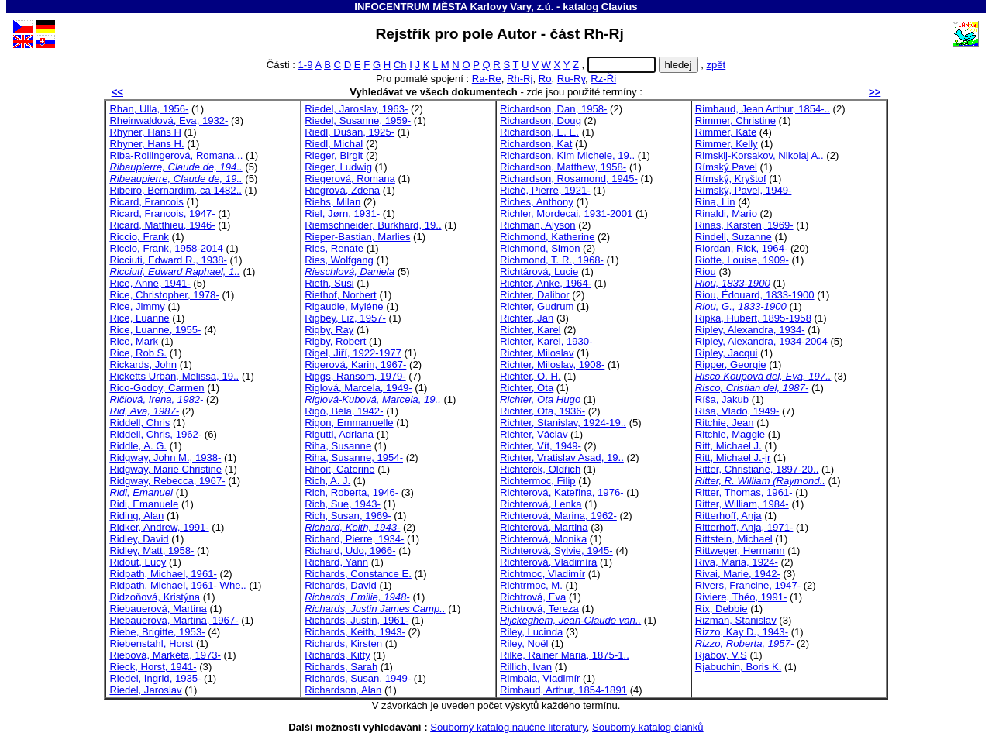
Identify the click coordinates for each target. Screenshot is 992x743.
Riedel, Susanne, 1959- (358, 120)
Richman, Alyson (538, 225)
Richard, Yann (336, 562)
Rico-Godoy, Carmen (156, 388)
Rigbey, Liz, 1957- (345, 318)
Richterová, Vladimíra (548, 562)
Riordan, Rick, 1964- (741, 248)
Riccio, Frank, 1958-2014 (165, 248)
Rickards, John (143, 364)
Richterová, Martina (544, 527)
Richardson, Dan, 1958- (553, 109)
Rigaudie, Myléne (344, 306)
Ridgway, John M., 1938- (165, 457)
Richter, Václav (533, 434)
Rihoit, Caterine (339, 469)
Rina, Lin (715, 202)
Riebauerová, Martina (157, 608)
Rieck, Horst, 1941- (152, 666)
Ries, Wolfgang (339, 260)
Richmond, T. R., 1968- (552, 260)
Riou (705, 271)
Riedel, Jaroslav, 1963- (356, 109)
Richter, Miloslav (537, 353)
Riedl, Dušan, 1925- (349, 132)
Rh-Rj (520, 78)
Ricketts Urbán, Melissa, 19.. (174, 376)
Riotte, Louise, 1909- (742, 260)
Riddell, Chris (139, 422)
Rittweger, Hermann (740, 550)
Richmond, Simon (540, 248)
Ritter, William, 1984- (742, 504)
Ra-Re (486, 78)
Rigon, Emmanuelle (349, 422)
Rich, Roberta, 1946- (351, 492)
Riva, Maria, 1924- (736, 562)
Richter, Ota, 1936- (542, 411)
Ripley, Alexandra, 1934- (750, 329)
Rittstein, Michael (734, 539)
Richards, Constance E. (358, 574)
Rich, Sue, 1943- (343, 504)
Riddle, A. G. (138, 446)
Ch (400, 65)
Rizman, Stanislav (736, 620)
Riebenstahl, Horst (151, 643)
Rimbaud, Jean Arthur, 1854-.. (762, 109)
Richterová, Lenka (541, 504)
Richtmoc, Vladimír (542, 574)
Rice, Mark (133, 341)
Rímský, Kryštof (730, 178)
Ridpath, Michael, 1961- (162, 574)
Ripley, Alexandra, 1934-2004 (761, 341)
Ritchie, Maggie (730, 434)
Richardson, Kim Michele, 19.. (567, 155)
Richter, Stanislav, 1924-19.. (563, 422)
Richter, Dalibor (535, 295)
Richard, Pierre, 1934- (354, 539)
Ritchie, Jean (724, 422)
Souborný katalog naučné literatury (508, 727)
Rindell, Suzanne (733, 237)
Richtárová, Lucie (539, 271)
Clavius (619, 6)
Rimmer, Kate (725, 132)
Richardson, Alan (343, 690)
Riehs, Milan (332, 202)
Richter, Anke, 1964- (545, 283)
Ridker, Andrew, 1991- (158, 527)
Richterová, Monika (543, 539)
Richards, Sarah (341, 666)
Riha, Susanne (338, 446)
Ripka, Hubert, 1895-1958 (753, 318)
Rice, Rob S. (138, 353)
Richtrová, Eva (533, 597)
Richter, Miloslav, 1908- (552, 364)
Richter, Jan (526, 318)
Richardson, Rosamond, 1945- (569, 178)
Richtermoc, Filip (538, 481)
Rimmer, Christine (735, 120)
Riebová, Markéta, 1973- (165, 655)
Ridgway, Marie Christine (165, 469)
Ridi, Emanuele (143, 504)
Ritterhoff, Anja (728, 515)
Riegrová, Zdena (342, 190)
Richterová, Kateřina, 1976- (562, 492)
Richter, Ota (526, 388)
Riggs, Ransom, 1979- (355, 376)
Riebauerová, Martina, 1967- (173, 620)
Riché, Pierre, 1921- (545, 190)
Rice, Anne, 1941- (149, 283)
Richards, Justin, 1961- (356, 620)
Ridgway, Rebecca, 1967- (167, 481)
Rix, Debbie (721, 608)
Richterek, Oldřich (540, 469)
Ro (545, 78)
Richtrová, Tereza (539, 608)
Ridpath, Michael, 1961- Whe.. (177, 585)
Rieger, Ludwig (338, 167)
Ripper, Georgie (730, 364)
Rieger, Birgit (334, 155)
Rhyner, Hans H (145, 132)
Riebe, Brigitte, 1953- (157, 632)
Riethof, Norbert (341, 295)
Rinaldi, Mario (726, 213)
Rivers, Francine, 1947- (748, 585)
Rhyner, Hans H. (146, 144)
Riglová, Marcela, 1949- (358, 388)
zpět (715, 65)
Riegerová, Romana (350, 178)
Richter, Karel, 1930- (546, 341)
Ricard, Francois (146, 202)
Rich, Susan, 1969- (348, 515)
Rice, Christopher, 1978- (164, 295)
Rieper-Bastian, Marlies (357, 237)
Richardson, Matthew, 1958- (563, 167)
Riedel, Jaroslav (145, 690)
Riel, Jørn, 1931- (342, 213)
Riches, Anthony (537, 202)
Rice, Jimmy (136, 306)
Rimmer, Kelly (726, 144)
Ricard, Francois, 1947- (162, 213)
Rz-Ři (603, 78)
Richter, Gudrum (537, 306)
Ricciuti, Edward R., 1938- (168, 260)
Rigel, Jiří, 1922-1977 (353, 353)
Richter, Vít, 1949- (540, 446)
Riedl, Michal (334, 144)
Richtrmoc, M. (531, 585)
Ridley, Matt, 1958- (151, 550)
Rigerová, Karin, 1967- (355, 364)
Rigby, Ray (329, 329)
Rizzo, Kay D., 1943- (741, 632)
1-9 (305, 65)
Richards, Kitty (337, 655)
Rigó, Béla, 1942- (344, 411)
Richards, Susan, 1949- (358, 678)
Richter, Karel (530, 329)
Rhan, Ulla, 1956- (148, 109)
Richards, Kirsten (343, 643)
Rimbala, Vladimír (540, 678)
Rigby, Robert (335, 341)
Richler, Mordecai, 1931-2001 (566, 213)
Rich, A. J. (327, 481)
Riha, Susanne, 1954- (354, 457)
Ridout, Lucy (137, 562)
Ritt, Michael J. (728, 446)
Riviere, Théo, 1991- (741, 597)
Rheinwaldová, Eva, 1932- (168, 120)
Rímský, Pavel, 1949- (743, 190)
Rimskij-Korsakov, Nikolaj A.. (759, 155)
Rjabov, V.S (721, 655)
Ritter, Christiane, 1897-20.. (757, 469)
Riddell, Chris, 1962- (155, 434)
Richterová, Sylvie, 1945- (556, 550)
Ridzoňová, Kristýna (154, 597)
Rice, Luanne (139, 318)
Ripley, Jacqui (726, 353)
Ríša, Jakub (722, 399)
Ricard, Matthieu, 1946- (162, 225)
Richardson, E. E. (539, 132)
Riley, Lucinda (531, 632)
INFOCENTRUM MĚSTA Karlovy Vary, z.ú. (453, 6)
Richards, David (341, 585)
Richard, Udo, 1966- (350, 550)
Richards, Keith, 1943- (355, 632)
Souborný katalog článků (648, 727)
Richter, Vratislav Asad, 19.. (562, 457)
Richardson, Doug (540, 120)
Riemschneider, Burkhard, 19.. (373, 225)
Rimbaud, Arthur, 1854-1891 (563, 690)
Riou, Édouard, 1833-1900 (755, 295)
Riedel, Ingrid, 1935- (155, 678)
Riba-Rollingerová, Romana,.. (176, 155)
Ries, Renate (334, 248)
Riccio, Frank (139, 237)
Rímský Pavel (726, 167)
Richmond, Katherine (547, 237)
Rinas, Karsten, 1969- (744, 225)
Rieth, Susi (329, 283)
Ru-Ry (571, 78)
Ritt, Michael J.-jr (733, 457)
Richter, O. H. (530, 376)
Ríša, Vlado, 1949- (737, 411)
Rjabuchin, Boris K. (738, 666)
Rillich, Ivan (526, 666)
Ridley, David (138, 539)
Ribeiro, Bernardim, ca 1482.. (175, 190)
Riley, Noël (524, 643)
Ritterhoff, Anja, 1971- (744, 527)
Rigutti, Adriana (339, 434)
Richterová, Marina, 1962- (558, 515)
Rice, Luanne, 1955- (155, 329)
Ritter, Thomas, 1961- (744, 492)
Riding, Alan (136, 515)
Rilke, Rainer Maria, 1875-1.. (564, 655)
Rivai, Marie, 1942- (737, 574)
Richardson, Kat (536, 144)
